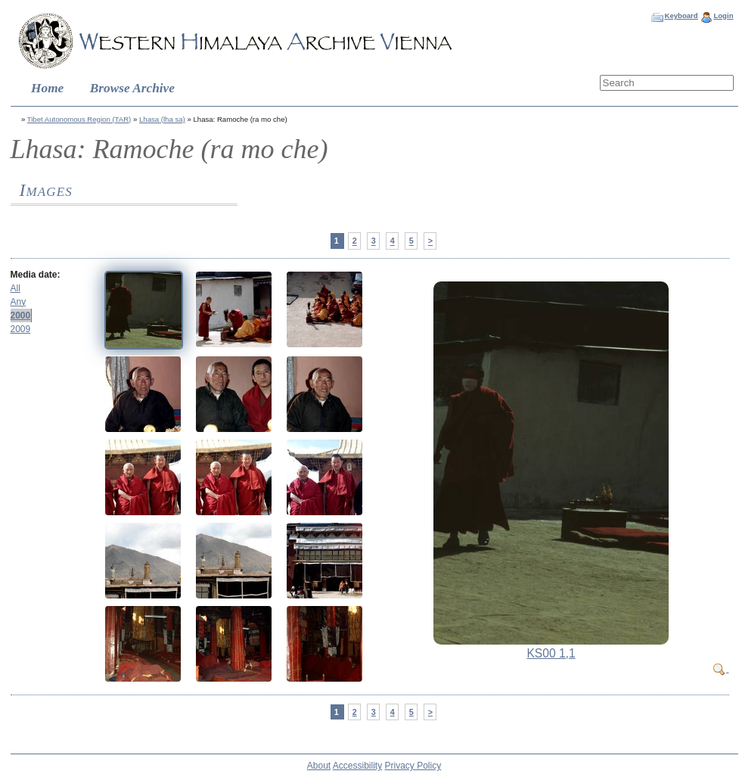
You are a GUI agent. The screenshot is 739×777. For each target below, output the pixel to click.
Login (723, 15)
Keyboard (680, 15)
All (15, 288)
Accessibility (357, 765)
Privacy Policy (413, 765)
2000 (21, 315)
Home (47, 88)
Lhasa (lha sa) (162, 119)
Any (18, 302)
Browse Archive (132, 88)
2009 (21, 329)
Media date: (36, 274)
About (319, 765)
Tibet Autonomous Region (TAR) (79, 119)
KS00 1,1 (550, 653)
